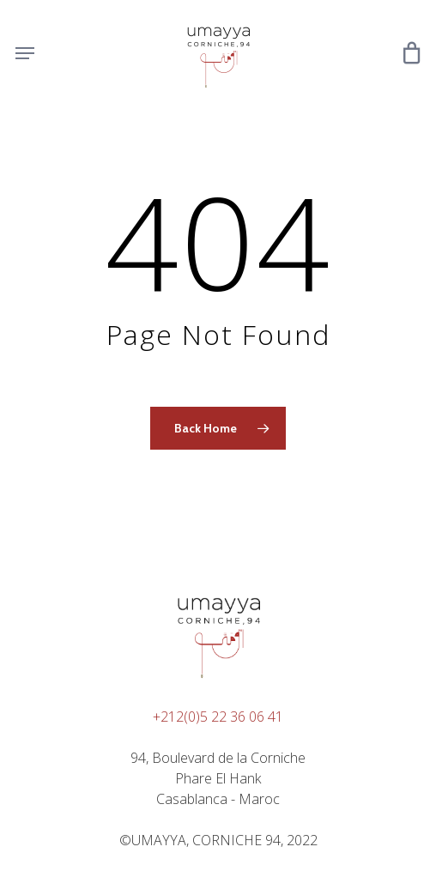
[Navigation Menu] (24, 53)
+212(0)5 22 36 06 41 (218, 716)
